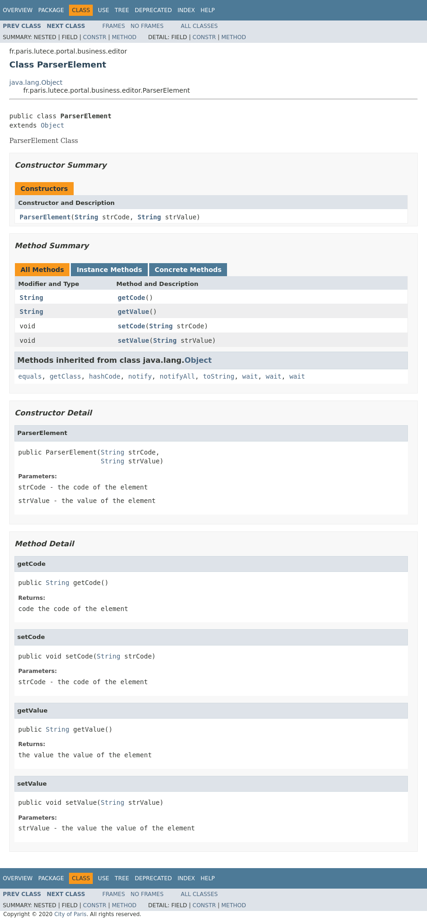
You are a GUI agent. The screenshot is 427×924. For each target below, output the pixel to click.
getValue (133, 311)
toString (218, 376)
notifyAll (177, 376)
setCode (131, 326)
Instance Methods (109, 269)
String (86, 217)
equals (30, 376)
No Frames (147, 26)
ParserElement (45, 217)
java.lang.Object (35, 82)
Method (124, 37)
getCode (131, 297)
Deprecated (153, 10)
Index (186, 10)
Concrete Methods (188, 269)
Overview (18, 10)
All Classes (199, 26)
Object (52, 125)
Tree (122, 10)
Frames (114, 26)
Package (51, 10)
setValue (133, 340)
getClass (65, 376)
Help (207, 10)
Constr (94, 37)
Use (103, 10)
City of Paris (70, 914)
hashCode (104, 376)
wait (250, 376)
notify (140, 376)
